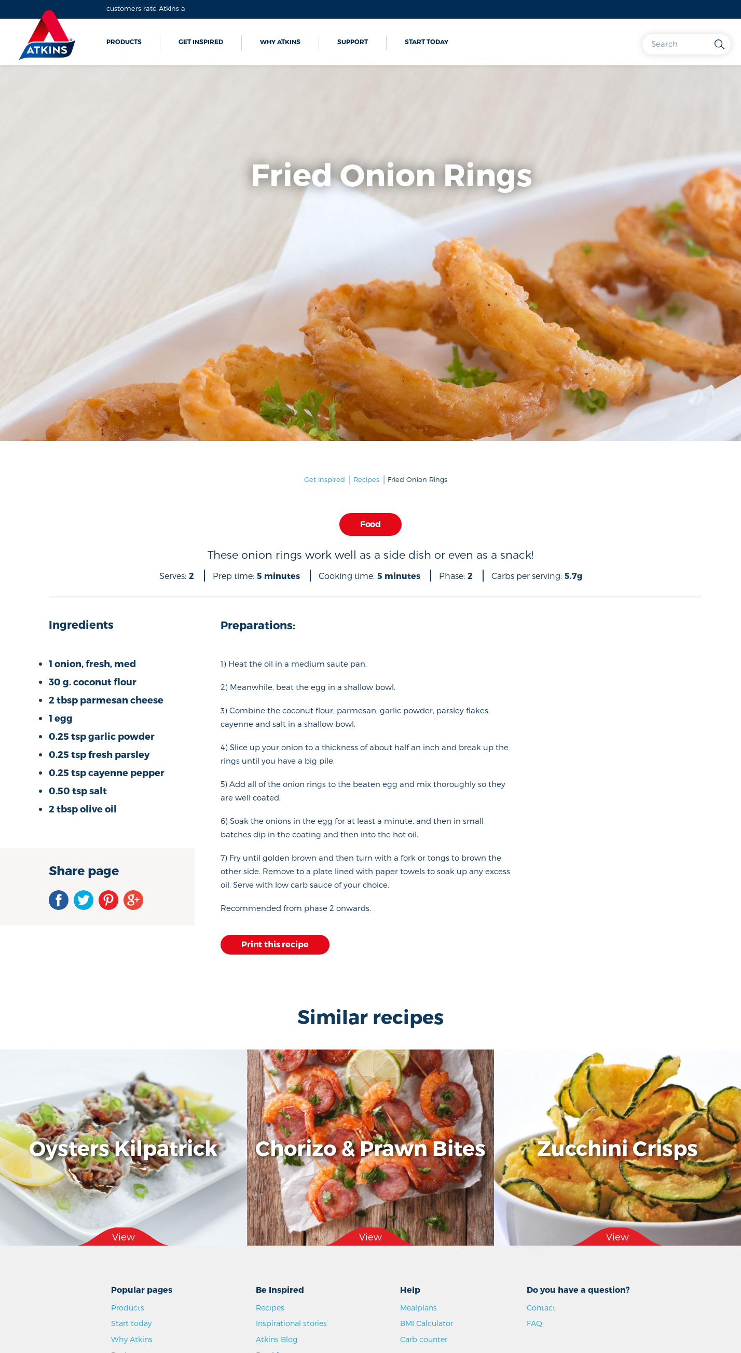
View (123, 1236)
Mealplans (418, 1307)
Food (370, 524)
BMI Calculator (426, 1323)
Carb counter (423, 1339)
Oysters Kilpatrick (123, 1147)
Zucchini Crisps (617, 1147)
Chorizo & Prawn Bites (370, 1147)
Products (124, 41)
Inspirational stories (291, 1323)
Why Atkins (280, 41)
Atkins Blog (276, 1339)
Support (352, 41)
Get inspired (201, 41)
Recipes (366, 479)
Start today (426, 41)
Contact (541, 1307)
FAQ (534, 1323)
